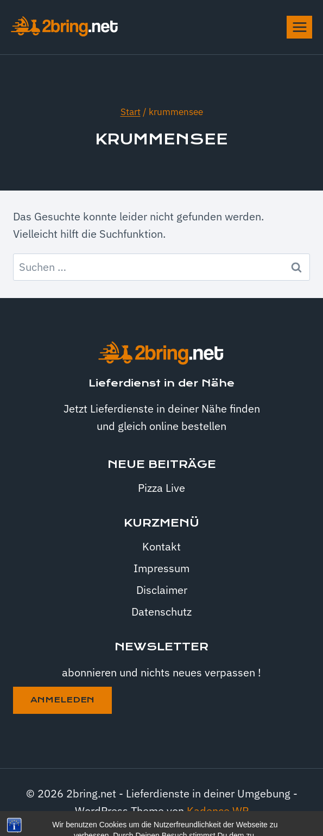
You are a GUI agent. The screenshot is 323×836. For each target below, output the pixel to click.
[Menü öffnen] (299, 27)
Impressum (161, 568)
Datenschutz (161, 611)
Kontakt (161, 546)
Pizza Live (161, 487)
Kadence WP (218, 810)
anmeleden (62, 700)
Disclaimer (161, 589)
